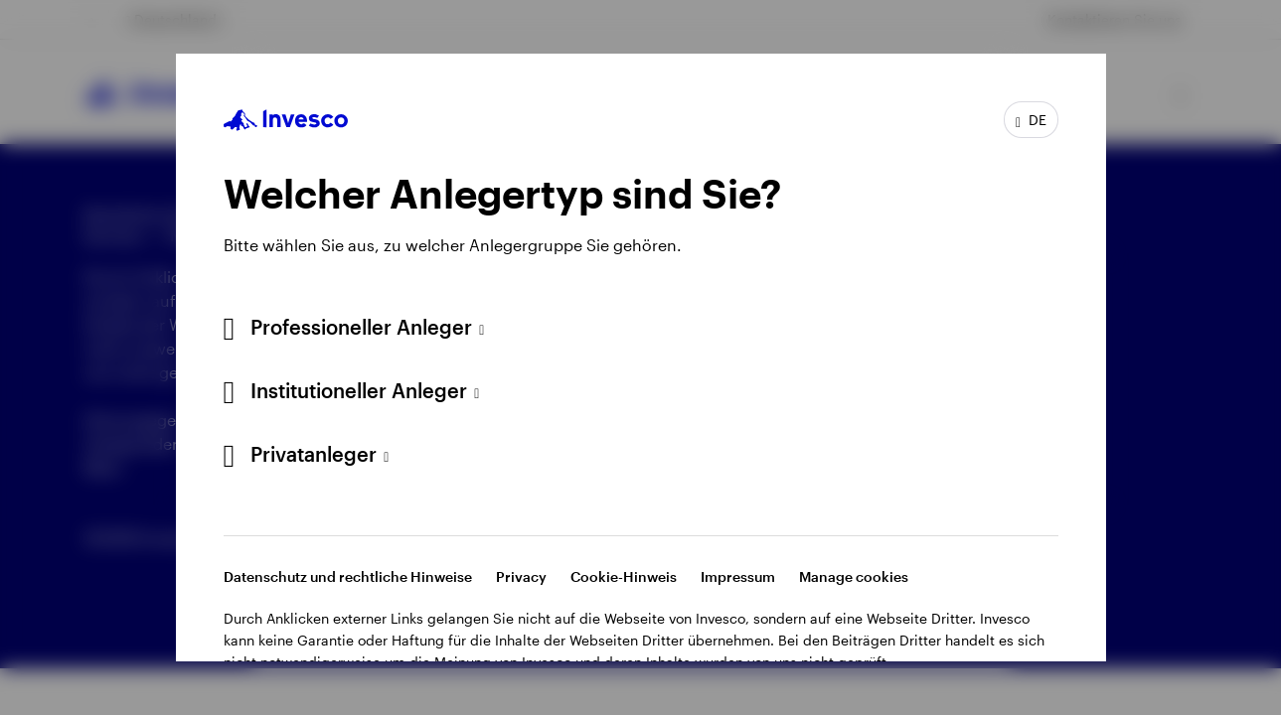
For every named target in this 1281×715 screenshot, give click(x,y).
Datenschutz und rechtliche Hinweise (348, 576)
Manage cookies (853, 576)
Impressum (738, 576)
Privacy (521, 576)
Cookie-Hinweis (623, 576)
